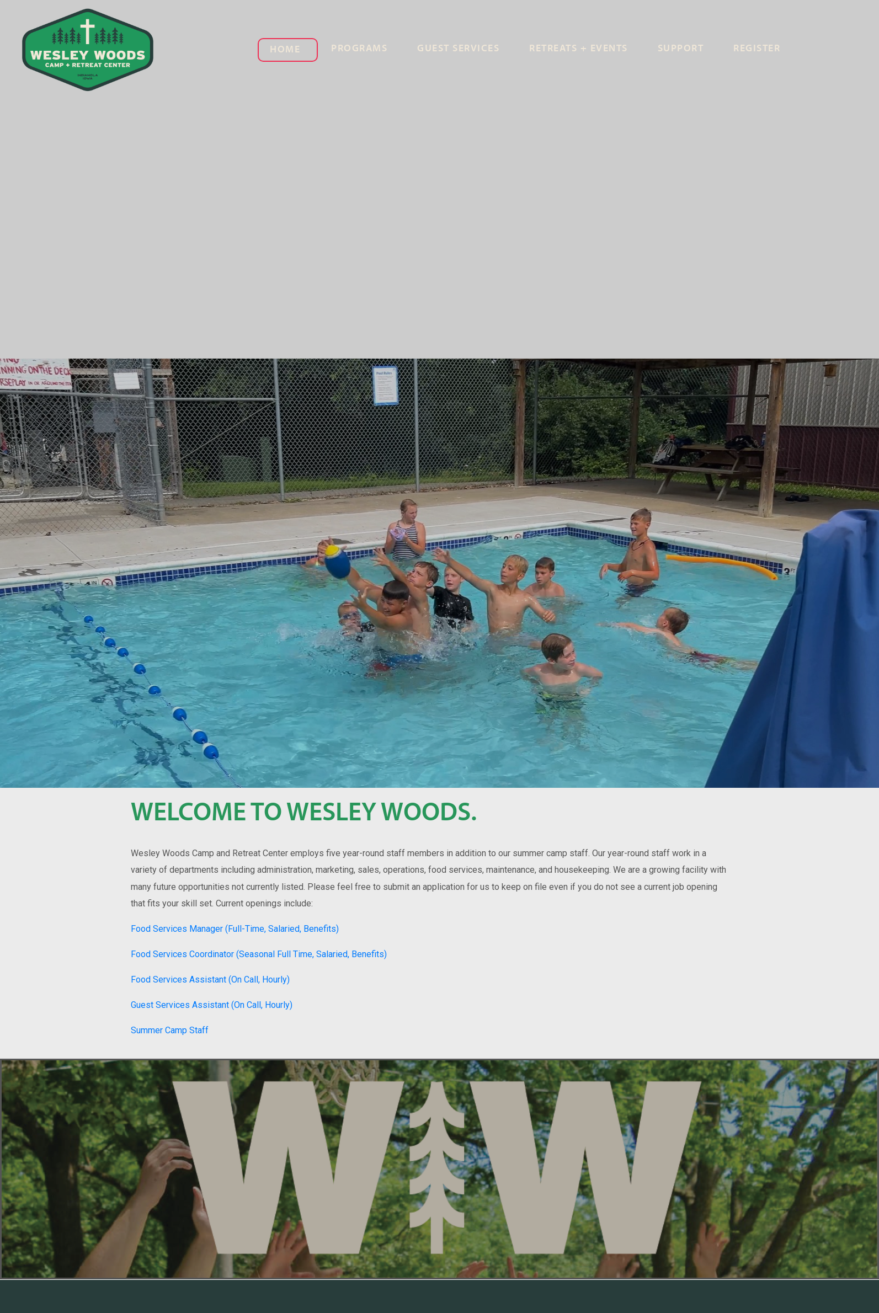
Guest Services (458, 49)
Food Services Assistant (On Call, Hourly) (210, 979)
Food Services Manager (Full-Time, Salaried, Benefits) (235, 929)
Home (285, 50)
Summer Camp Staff (170, 1030)
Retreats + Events (578, 49)
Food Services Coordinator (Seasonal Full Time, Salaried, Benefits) (259, 954)
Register (756, 49)
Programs (359, 49)
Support (681, 49)
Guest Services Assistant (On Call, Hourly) (211, 1005)
